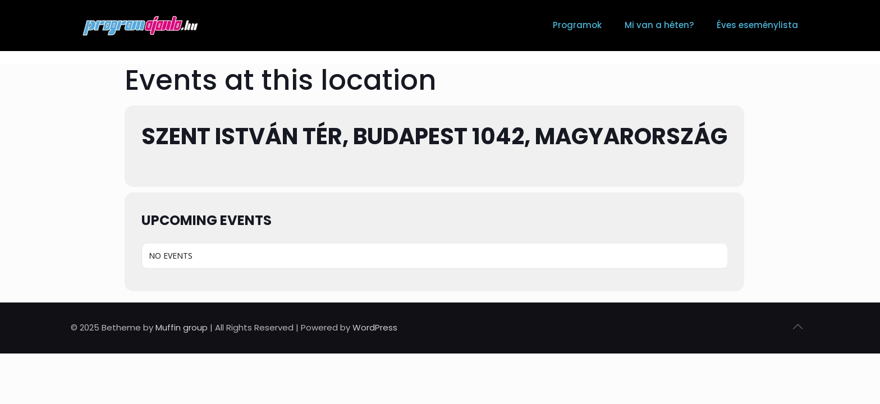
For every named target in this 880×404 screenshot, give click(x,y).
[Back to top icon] (797, 326)
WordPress (374, 327)
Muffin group (181, 327)
